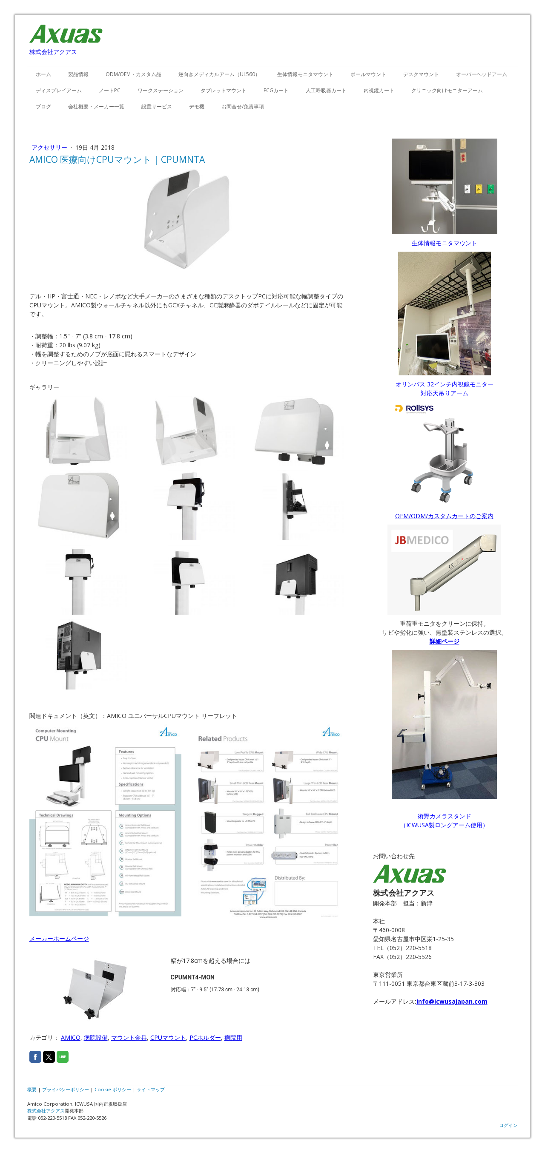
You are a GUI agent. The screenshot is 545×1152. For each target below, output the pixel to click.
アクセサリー (50, 147)
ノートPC (109, 90)
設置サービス (156, 106)
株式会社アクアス (46, 1110)
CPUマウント (168, 1037)
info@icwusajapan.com (452, 1001)
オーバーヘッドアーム (481, 74)
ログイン (508, 1125)
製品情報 (78, 74)
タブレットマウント (224, 90)
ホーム (43, 74)
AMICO (70, 1037)
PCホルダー (205, 1037)
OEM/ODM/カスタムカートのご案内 (444, 516)
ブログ (43, 106)
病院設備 (96, 1037)
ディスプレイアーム (59, 90)
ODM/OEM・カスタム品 (133, 74)
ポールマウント (368, 74)
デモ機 (196, 106)
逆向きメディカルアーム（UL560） (219, 74)
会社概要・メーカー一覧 (96, 106)
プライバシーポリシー (65, 1089)
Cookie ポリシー (113, 1089)
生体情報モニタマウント (305, 74)
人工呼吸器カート (326, 90)
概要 (32, 1089)
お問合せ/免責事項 (242, 106)
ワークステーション (161, 90)
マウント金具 (129, 1037)
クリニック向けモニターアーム (447, 90)
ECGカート (276, 90)
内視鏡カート (379, 90)
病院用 (233, 1037)
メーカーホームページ (59, 938)
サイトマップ (151, 1089)
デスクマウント (421, 74)
